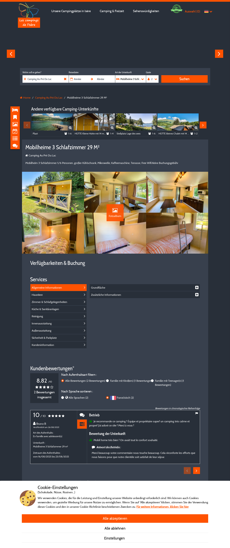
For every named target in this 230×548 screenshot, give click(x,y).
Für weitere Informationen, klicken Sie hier (162, 506)
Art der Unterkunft (123, 72)
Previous (11, 54)
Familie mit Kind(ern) (131, 380)
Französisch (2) (125, 397)
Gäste (148, 72)
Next (219, 54)
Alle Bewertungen (85, 380)
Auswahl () (192, 11)
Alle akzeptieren (115, 518)
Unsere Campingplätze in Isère (71, 11)
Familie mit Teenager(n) (169, 382)
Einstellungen (115, 538)
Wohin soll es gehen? (32, 72)
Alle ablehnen (115, 528)
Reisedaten (74, 72)
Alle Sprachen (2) (78, 397)
